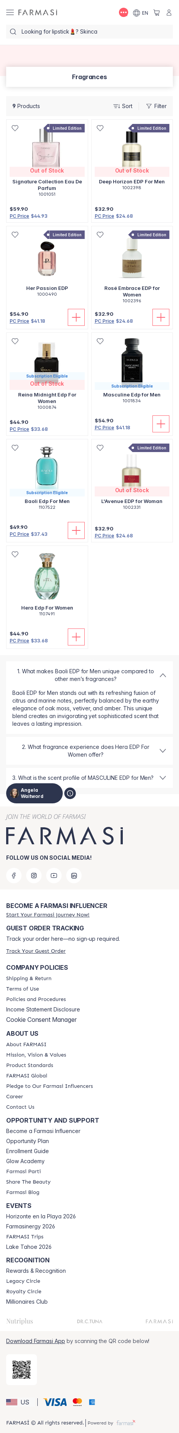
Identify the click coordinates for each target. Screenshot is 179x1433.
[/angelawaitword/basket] (157, 12)
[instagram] (34, 875)
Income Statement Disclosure (43, 1009)
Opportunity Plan (27, 1141)
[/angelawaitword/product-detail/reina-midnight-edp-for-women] (47, 375)
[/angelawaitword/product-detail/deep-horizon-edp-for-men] (132, 159)
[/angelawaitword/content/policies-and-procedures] (36, 999)
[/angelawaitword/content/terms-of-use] (22, 989)
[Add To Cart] (76, 317)
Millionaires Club (27, 1302)
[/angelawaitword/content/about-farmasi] (26, 1045)
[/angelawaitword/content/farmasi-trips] (24, 1237)
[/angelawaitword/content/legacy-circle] (23, 1281)
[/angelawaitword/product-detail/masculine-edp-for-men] (132, 372)
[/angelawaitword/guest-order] (35, 951)
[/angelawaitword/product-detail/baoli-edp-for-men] (47, 478)
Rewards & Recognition (36, 1271)
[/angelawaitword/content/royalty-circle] (24, 1292)
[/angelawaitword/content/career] (14, 1097)
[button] (20, 1402)
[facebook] (14, 875)
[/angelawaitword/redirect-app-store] (21, 1369)
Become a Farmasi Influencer (43, 1131)
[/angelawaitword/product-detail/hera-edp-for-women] (47, 585)
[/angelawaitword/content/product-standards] (29, 1065)
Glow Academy (25, 1161)
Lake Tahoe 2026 (29, 1247)
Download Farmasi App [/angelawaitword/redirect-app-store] (35, 1341)
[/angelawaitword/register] (47, 914)
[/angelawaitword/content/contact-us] (20, 1107)
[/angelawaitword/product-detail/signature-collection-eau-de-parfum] (47, 162)
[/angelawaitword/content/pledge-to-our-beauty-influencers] (49, 1086)
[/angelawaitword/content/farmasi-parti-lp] (23, 1172)
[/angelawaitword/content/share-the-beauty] (28, 1182)
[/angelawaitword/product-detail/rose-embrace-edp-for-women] (132, 268)
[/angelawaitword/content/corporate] (26, 1076)
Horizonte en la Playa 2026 (41, 1216)
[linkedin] (74, 875)
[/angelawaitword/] (37, 12)
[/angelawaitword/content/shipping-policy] (29, 979)
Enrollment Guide (27, 1151)
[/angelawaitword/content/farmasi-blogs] (22, 1192)
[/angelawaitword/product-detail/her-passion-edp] (47, 265)
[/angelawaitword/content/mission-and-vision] (36, 1055)
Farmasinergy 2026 (30, 1226)
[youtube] (54, 875)
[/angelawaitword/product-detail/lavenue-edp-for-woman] (132, 478)
